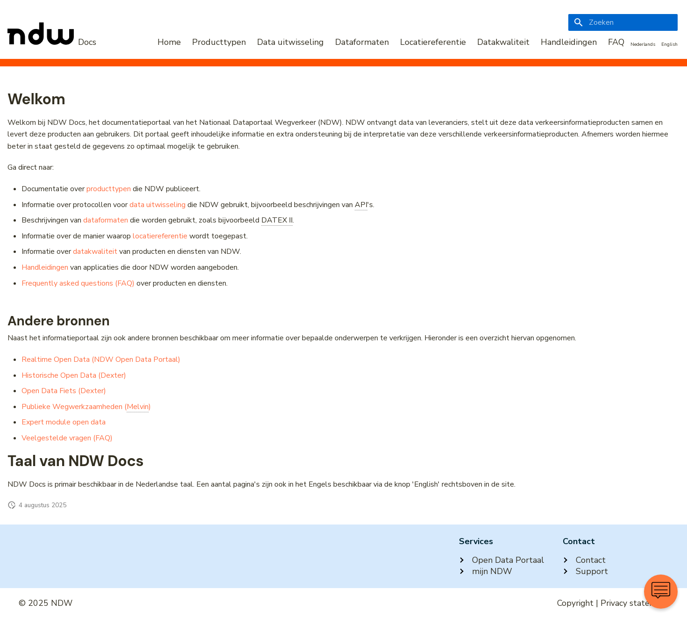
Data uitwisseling (290, 42)
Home (169, 42)
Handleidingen (569, 42)
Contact (584, 560)
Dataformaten (362, 42)
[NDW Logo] (51, 42)
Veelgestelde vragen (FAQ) (67, 438)
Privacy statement (634, 603)
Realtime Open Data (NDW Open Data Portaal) (100, 359)
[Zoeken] (623, 22)
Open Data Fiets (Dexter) (63, 391)
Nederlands (642, 44)
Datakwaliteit (503, 42)
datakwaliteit (95, 251)
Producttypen (219, 42)
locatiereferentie (160, 236)
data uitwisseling (157, 205)
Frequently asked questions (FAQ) (78, 283)
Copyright (575, 603)
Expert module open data (63, 422)
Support (585, 571)
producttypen (108, 189)
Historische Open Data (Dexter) (73, 375)
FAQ (616, 42)
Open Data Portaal (501, 560)
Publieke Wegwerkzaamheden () (86, 407)
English (669, 44)
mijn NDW (485, 571)
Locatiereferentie (433, 42)
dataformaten (105, 220)
